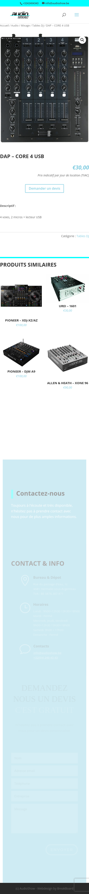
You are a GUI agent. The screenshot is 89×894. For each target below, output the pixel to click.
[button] (82, 40)
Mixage (25, 25)
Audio (15, 25)
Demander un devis (44, 188)
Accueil (4, 25)
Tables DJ (38, 25)
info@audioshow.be (50, 658)
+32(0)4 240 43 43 (48, 663)
